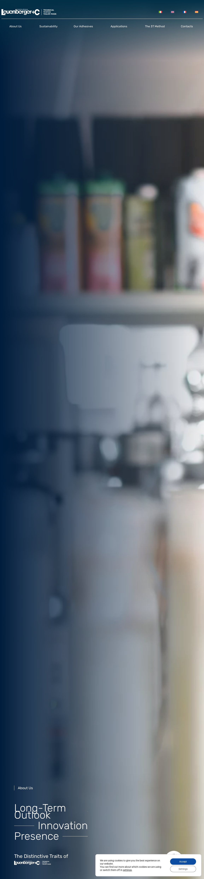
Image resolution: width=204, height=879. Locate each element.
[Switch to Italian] (160, 12)
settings (127, 870)
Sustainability (48, 26)
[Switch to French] (185, 12)
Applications (120, 26)
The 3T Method (155, 26)
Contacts (188, 26)
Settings (183, 869)
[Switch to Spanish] (197, 12)
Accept (183, 861)
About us (16, 26)
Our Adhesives (84, 26)
